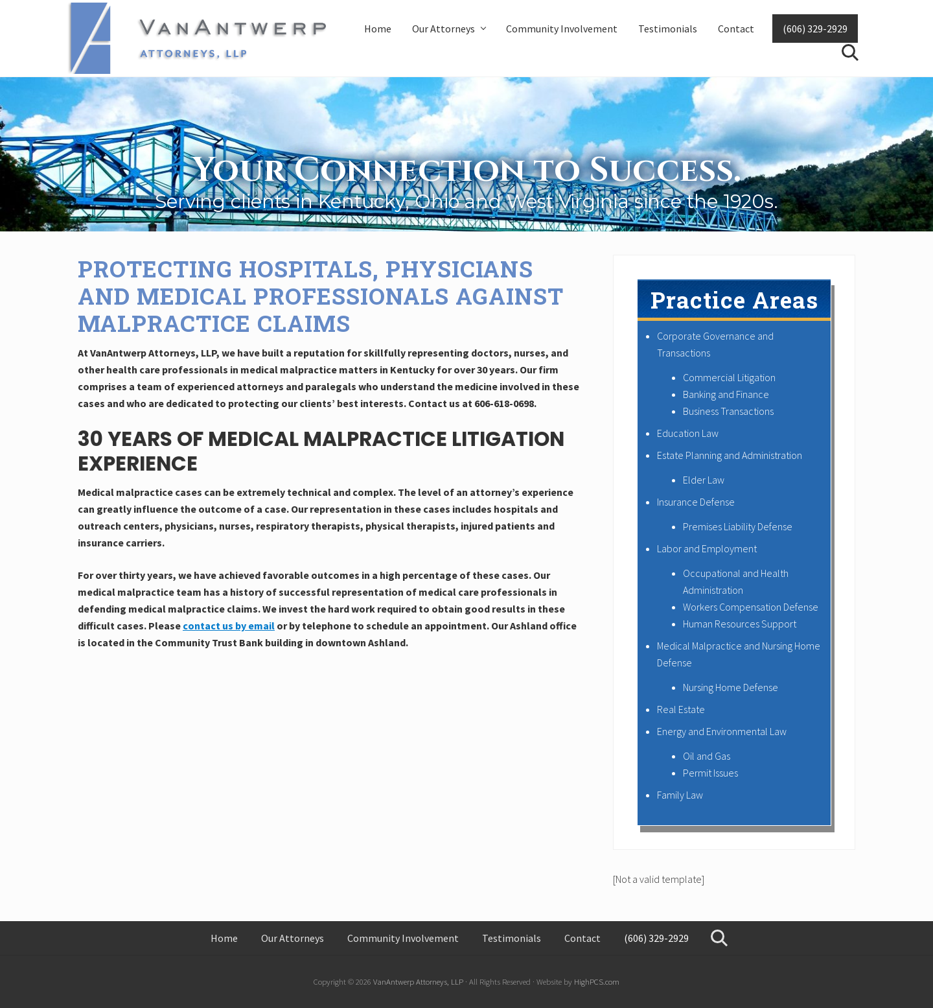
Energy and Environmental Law (722, 731)
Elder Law (703, 479)
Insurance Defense (696, 501)
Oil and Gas (706, 755)
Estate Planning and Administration (729, 455)
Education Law (688, 433)
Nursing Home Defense (730, 687)
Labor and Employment (707, 548)
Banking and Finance (726, 394)
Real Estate (681, 709)
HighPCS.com (596, 981)
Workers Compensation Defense (750, 606)
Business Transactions (728, 410)
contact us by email (229, 625)
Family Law (680, 794)
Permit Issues (710, 772)
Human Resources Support (739, 623)
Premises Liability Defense (737, 526)
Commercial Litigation (729, 377)
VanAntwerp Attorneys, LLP (418, 981)
